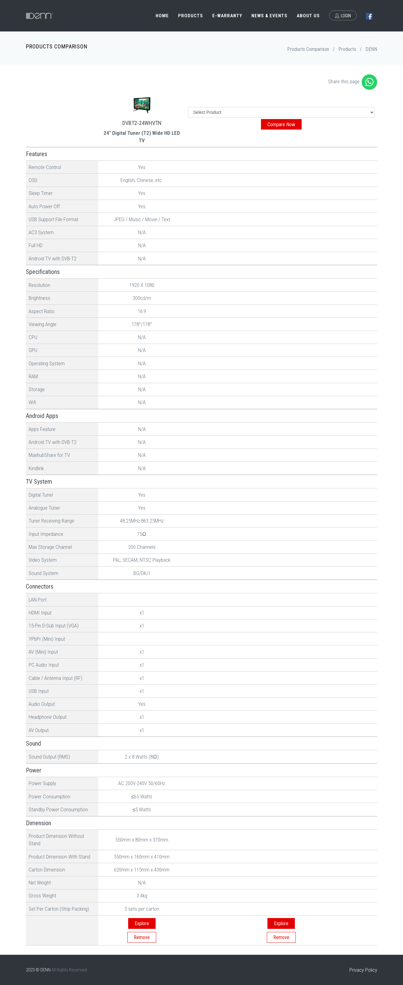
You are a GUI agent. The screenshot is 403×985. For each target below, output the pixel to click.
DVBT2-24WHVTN (141, 123)
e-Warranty (227, 16)
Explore (142, 923)
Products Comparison (308, 49)
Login (343, 15)
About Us (308, 16)
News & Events (269, 16)
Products (190, 16)
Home (162, 16)
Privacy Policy (363, 970)
